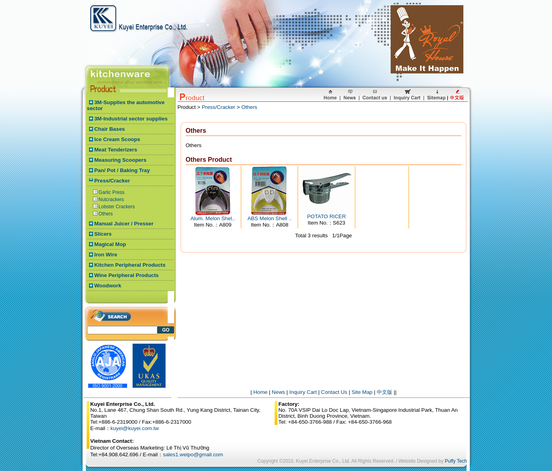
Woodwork (107, 286)
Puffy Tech (456, 461)
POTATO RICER (326, 216)
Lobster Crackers (117, 206)
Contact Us (334, 392)
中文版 (384, 392)
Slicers (103, 234)
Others (106, 214)
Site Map (362, 392)
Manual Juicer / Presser (123, 224)
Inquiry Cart (303, 392)
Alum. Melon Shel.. (212, 218)
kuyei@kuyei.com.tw (134, 428)
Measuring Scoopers (120, 160)
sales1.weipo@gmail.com (193, 454)
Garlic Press (111, 192)
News (278, 392)
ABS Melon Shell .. (270, 218)
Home (260, 392)
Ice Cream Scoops (117, 139)
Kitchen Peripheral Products (129, 265)
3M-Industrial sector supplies (130, 119)
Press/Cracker (112, 181)
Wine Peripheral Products (126, 275)
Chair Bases (109, 129)
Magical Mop (110, 244)
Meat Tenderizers (115, 150)
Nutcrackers (111, 199)
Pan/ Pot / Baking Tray (122, 170)
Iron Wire (105, 255)
